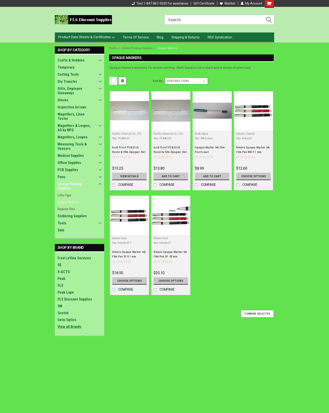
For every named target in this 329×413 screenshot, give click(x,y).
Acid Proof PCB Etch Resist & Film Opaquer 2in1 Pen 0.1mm (129, 152)
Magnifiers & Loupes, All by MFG (74, 127)
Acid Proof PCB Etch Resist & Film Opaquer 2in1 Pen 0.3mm (170, 152)
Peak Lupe (66, 292)
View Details (129, 176)
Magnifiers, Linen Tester (71, 116)
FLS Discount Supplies (75, 299)
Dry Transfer (67, 81)
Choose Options (253, 176)
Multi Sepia (201, 133)
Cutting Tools (68, 74)
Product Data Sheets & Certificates (86, 37)
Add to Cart (171, 176)
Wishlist (227, 3)
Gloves (63, 100)
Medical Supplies (71, 155)
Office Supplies (69, 163)
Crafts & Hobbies (71, 60)
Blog (160, 37)
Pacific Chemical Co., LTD (126, 133)
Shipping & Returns (185, 37)
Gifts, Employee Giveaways (70, 90)
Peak (61, 278)
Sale (61, 230)
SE (59, 265)
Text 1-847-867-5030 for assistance (160, 3)
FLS (60, 285)
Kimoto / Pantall (245, 133)
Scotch (63, 313)
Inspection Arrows (72, 107)
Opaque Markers (68, 202)
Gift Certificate (204, 3)
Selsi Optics (67, 320)
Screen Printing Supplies (70, 186)
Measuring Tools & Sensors (72, 146)
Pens (61, 177)
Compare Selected (257, 313)
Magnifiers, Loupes (73, 137)
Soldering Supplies (72, 216)
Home (113, 48)
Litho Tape (64, 195)
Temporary (66, 67)
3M (60, 306)
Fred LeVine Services (74, 258)
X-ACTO (64, 272)
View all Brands (69, 326)
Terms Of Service (136, 37)
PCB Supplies (68, 170)
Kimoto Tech (119, 238)
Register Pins (66, 209)
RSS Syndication (220, 37)
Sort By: (158, 81)
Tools (62, 223)
